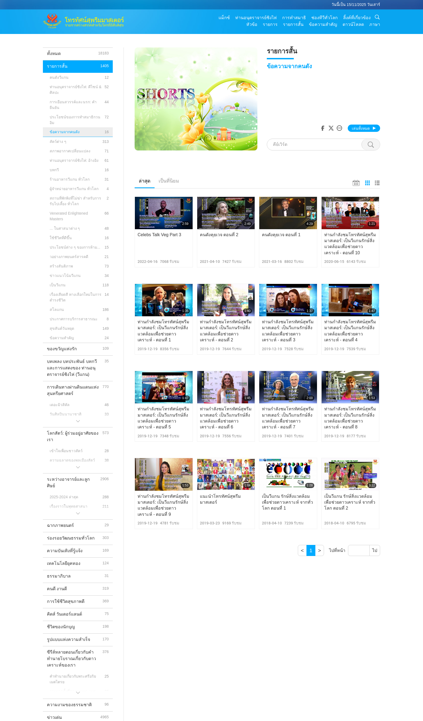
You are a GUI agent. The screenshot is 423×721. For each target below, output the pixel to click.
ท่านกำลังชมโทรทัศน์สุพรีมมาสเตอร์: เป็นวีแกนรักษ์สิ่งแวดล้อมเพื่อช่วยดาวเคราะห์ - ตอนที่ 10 (350, 243)
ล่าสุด (145, 181)
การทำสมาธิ (294, 17)
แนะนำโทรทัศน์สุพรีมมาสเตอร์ (220, 499)
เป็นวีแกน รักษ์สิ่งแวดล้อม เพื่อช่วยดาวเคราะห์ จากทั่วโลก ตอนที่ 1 (287, 502)
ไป (374, 550)
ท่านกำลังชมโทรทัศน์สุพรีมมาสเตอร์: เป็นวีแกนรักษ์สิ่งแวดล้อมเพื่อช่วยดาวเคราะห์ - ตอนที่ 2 (226, 331)
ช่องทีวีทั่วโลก (324, 17)
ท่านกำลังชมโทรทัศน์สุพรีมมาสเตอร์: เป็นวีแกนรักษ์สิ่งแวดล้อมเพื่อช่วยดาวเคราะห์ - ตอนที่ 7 (288, 418)
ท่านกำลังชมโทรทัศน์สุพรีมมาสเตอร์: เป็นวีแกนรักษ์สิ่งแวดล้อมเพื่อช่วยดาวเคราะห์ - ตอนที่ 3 (288, 331)
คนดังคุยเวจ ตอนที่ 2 (219, 234)
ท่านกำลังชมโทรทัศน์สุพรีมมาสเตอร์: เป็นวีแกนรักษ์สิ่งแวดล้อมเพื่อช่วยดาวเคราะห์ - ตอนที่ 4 (350, 331)
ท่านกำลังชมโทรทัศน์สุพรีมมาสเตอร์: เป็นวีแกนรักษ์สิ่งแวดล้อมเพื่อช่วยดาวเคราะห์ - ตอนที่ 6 (226, 418)
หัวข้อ (251, 24)
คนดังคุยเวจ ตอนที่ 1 (281, 234)
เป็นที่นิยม (169, 181)
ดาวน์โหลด (353, 24)
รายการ (270, 24)
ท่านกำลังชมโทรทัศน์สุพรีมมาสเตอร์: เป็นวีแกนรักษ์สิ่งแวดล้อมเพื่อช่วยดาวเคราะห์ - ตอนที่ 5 (163, 418)
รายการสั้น (293, 24)
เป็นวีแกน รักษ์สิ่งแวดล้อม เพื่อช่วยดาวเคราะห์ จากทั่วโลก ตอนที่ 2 (349, 502)
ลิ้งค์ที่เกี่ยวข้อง (357, 17)
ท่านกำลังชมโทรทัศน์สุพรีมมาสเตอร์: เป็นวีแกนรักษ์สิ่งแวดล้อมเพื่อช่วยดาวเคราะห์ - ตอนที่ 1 (163, 331)
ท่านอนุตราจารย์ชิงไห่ (256, 17)
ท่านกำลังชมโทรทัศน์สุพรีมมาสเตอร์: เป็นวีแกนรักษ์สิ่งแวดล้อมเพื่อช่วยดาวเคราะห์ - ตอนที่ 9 (163, 505)
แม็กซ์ (224, 17)
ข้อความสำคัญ (323, 24)
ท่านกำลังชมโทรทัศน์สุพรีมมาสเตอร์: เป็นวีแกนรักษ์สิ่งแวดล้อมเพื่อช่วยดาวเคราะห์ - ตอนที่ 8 (350, 418)
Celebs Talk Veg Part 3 (159, 234)
